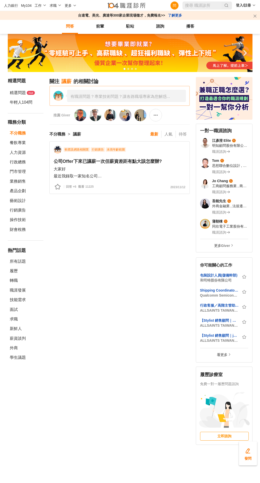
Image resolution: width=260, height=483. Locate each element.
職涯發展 (18, 290)
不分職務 (18, 133)
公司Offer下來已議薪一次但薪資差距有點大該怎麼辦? (108, 161)
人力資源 (18, 152)
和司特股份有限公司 (216, 280)
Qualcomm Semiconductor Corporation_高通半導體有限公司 (219, 295)
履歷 (14, 271)
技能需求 (18, 300)
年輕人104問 (21, 102)
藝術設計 (18, 200)
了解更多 (175, 15)
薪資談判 (18, 338)
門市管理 (18, 171)
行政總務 (18, 162)
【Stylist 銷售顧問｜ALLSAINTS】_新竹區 (219, 320)
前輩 (100, 26)
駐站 (130, 26)
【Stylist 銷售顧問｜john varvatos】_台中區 (219, 335)
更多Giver (222, 246)
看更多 (222, 355)
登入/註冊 (243, 5)
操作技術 (18, 220)
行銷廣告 (18, 210)
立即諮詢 (224, 436)
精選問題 (22, 93)
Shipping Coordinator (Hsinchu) (219, 290)
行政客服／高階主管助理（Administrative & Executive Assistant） (219, 305)
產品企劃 (18, 191)
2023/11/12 (177, 187)
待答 (183, 134)
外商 (14, 348)
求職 (14, 319)
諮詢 (160, 26)
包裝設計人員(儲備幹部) (218, 275)
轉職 (14, 280)
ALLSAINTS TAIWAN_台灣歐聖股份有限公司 (219, 310)
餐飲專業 (18, 143)
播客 (190, 26)
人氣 (168, 134)
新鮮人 (16, 328)
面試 (14, 309)
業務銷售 (18, 181)
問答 (70, 26)
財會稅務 (18, 229)
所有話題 (18, 261)
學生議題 (18, 357)
